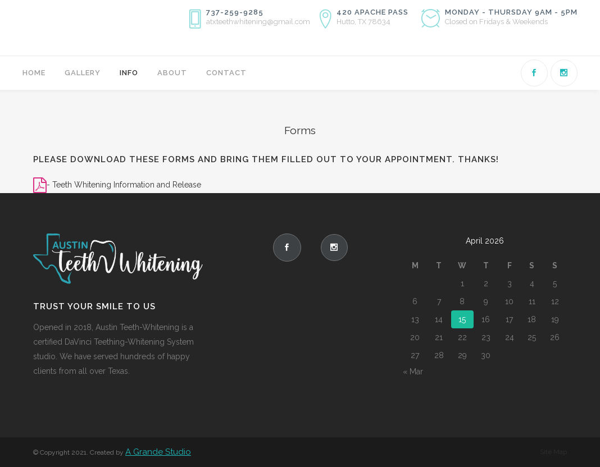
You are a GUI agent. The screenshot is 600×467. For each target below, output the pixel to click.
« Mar (413, 371)
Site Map (553, 452)
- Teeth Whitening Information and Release (124, 184)
